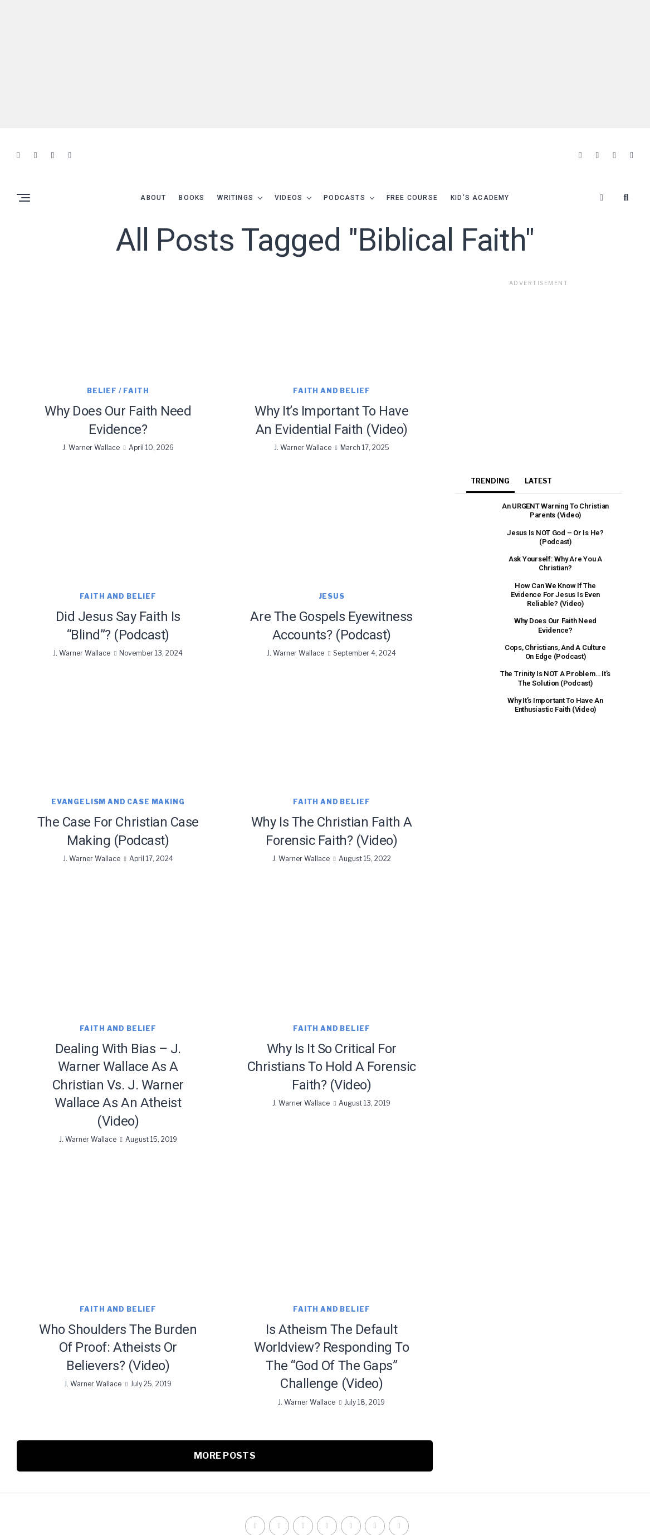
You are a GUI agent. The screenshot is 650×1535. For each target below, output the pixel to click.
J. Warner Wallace (91, 429)
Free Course (412, 179)
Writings (235, 179)
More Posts (225, 1437)
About (153, 179)
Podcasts (344, 179)
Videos (288, 179)
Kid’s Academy (480, 179)
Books (191, 179)
